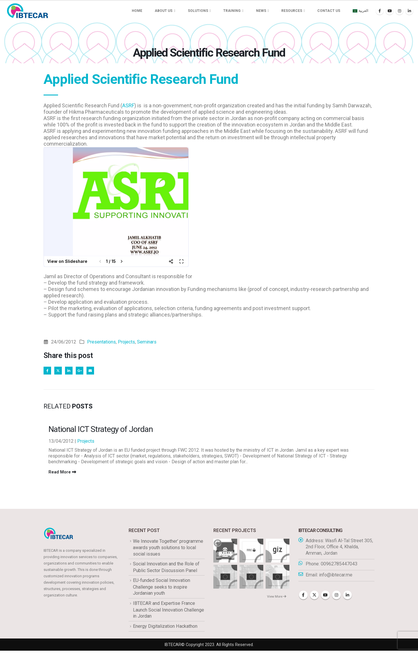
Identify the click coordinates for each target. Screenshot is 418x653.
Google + (83, 371)
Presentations (101, 342)
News (261, 11)
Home (137, 11)
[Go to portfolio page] (225, 551)
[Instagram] (399, 11)
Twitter (59, 371)
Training (232, 11)
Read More (62, 473)
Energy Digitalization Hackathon (165, 628)
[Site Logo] (27, 10)
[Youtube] (389, 11)
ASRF (128, 105)
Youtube (325, 596)
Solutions (198, 11)
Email (95, 371)
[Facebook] (380, 11)
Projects (126, 342)
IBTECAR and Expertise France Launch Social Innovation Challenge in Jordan (168, 611)
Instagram (336, 596)
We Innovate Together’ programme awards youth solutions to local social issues (168, 548)
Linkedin (347, 596)
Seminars (146, 342)
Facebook (48, 371)
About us (163, 11)
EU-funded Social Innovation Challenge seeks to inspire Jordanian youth (161, 588)
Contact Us (328, 11)
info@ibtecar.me (335, 576)
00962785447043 (339, 565)
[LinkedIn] (409, 11)
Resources (291, 11)
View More (276, 598)
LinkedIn (71, 371)
